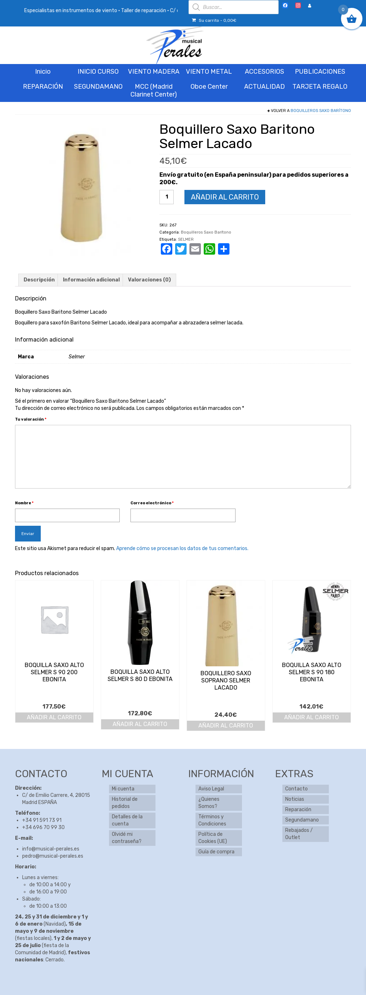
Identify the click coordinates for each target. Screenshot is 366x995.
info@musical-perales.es (50, 849)
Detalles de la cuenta (127, 820)
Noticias (294, 799)
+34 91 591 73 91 (41, 820)
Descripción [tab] (39, 280)
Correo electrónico (152, 503)
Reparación (298, 810)
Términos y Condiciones (212, 820)
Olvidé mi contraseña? (127, 837)
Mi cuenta (123, 789)
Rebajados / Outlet (299, 833)
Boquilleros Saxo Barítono (321, 110)
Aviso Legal (211, 789)
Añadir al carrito (225, 197)
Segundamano (302, 820)
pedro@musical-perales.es (52, 856)
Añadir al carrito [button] (54, 717)
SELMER (186, 239)
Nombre (24, 503)
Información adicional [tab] (91, 280)
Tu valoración (30, 419)
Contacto (296, 789)
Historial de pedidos (125, 802)
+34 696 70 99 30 (43, 827)
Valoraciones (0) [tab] (149, 280)
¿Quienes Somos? (208, 802)
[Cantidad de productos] (166, 197)
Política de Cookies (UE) (212, 837)
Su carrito (214, 20)
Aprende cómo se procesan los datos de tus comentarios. (182, 548)
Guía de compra (216, 852)
